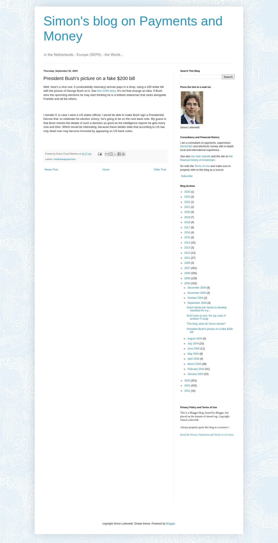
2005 (187, 278)
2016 (187, 232)
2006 (187, 273)
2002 (187, 385)
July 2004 (193, 343)
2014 (187, 242)
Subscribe (186, 176)
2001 (187, 390)
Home (106, 169)
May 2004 (193, 353)
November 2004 (197, 292)
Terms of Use (202, 166)
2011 (187, 257)
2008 (187, 262)
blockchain (186, 146)
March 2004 (194, 364)
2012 (187, 252)
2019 (187, 217)
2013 (187, 247)
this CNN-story (106, 90)
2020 (187, 212)
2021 (187, 207)
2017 (187, 227)
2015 (187, 237)
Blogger (170, 523)
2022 (187, 202)
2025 (187, 191)
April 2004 (193, 358)
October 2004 (195, 297)
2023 (187, 196)
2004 (187, 283)
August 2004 (195, 338)
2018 (187, 222)
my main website (200, 156)
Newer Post (51, 169)
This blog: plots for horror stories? (206, 323)
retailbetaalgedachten (64, 159)
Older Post (160, 169)
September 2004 (197, 302)
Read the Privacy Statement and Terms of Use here (206, 434)
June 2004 (193, 348)
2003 (187, 380)
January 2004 (195, 374)
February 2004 (196, 369)
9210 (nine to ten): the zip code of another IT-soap (206, 317)
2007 (187, 268)
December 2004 (197, 287)
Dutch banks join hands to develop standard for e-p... (207, 309)
